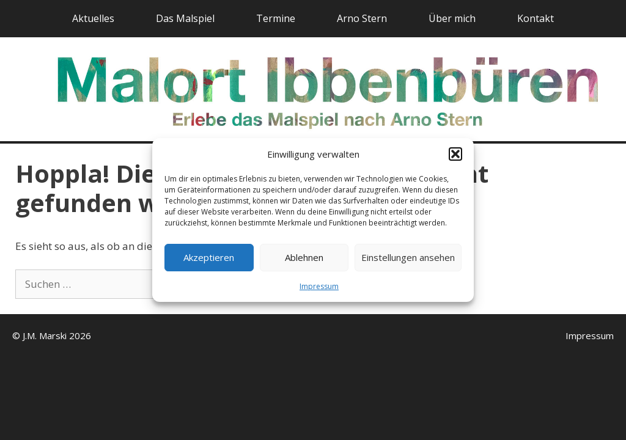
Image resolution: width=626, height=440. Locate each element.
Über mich (452, 18)
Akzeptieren (208, 257)
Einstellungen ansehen (408, 257)
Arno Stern (362, 18)
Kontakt (535, 18)
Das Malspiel (185, 18)
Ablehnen (304, 257)
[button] (455, 154)
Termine (275, 18)
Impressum (319, 286)
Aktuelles (93, 18)
